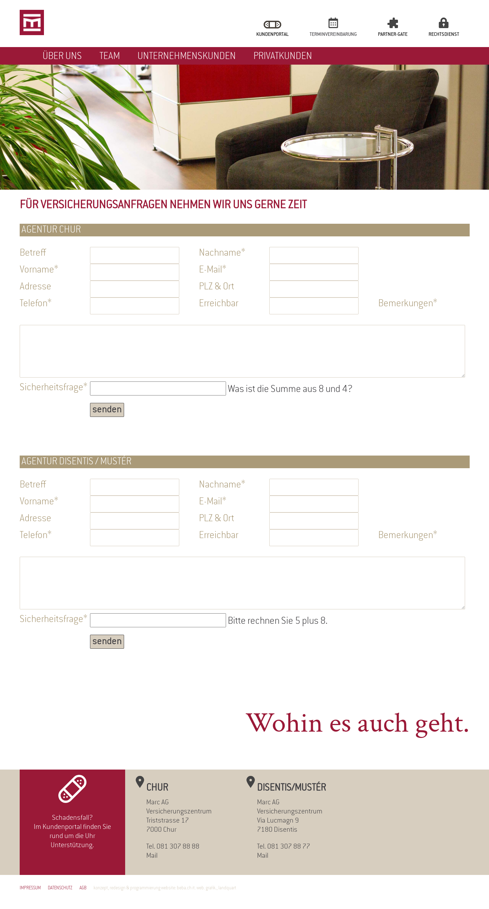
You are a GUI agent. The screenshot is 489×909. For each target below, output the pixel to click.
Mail (151, 856)
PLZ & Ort (216, 287)
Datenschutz (60, 888)
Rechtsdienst (444, 34)
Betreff (33, 253)
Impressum (30, 888)
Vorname (39, 269)
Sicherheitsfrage (54, 387)
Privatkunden (282, 56)
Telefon (39, 303)
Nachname (222, 253)
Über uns (62, 56)
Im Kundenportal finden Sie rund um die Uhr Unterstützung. (72, 836)
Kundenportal (272, 34)
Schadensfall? (72, 818)
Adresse (35, 287)
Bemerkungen (407, 303)
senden (107, 410)
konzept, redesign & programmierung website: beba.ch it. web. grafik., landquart (165, 888)
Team (109, 56)
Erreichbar (218, 304)
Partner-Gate (392, 34)
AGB (82, 888)
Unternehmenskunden (186, 56)
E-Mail (218, 269)
